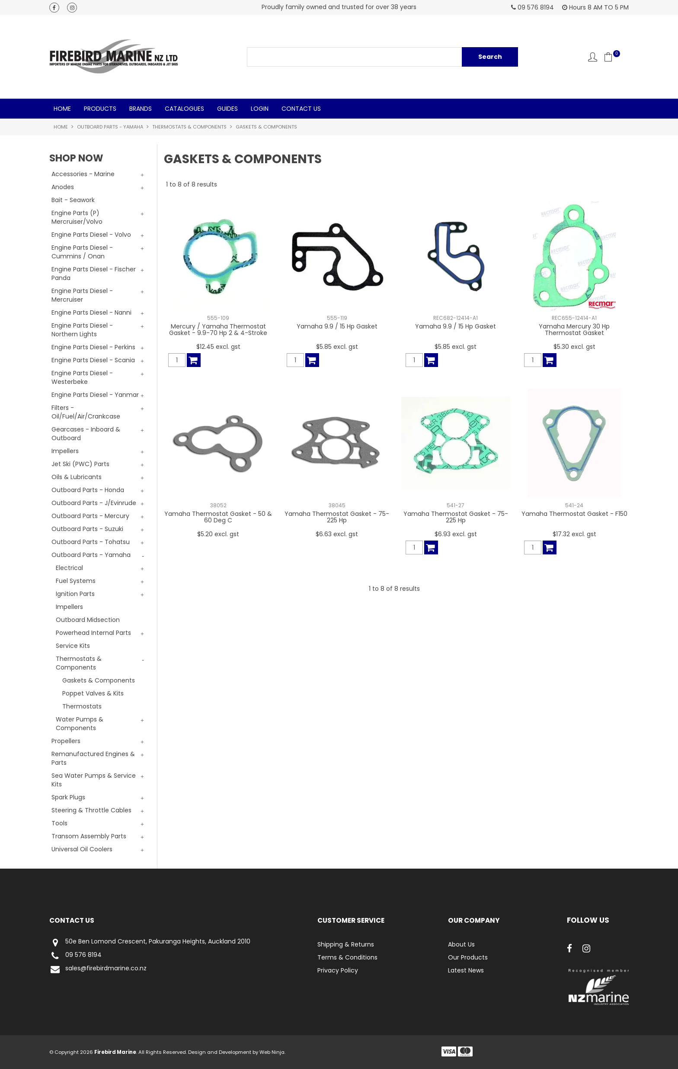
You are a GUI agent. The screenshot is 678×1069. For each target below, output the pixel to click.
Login (260, 108)
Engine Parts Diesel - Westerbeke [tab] (82, 377)
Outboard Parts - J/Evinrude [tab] (93, 503)
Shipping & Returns (345, 944)
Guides (227, 108)
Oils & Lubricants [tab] (76, 477)
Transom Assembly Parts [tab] (88, 836)
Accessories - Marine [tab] (83, 174)
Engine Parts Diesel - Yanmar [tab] (95, 394)
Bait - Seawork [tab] (73, 200)
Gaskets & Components (98, 680)
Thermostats (82, 706)
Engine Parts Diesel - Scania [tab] (93, 360)
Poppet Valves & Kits (93, 693)
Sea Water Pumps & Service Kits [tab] (93, 780)
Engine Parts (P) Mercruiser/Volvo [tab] (76, 217)
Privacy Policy (337, 970)
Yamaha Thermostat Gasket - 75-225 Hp (337, 517)
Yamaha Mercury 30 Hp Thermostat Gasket (574, 329)
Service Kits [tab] (73, 645)
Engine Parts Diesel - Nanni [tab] (91, 312)
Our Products (468, 957)
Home (62, 108)
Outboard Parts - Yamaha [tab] (91, 555)
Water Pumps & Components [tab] (79, 723)
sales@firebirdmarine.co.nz (98, 969)
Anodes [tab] (62, 187)
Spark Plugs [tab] (68, 797)
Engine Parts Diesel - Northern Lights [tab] (82, 329)
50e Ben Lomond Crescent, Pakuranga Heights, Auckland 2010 (149, 942)
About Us (461, 944)
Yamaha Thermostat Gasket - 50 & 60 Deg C (218, 517)
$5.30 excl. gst (574, 346)
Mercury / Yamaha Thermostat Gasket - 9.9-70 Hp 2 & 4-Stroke (218, 329)
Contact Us (301, 108)
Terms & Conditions (347, 957)
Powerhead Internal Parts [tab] (93, 632)
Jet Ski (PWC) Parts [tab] (80, 464)
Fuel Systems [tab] (76, 580)
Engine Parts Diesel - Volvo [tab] (91, 234)
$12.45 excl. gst (218, 346)
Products (100, 108)
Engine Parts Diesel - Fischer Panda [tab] (93, 273)
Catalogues (184, 108)
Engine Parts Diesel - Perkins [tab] (93, 347)
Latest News (466, 970)
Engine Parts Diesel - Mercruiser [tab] (82, 295)
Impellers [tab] (65, 451)
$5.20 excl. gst (218, 534)
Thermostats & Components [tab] (79, 663)
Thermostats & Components (189, 126)
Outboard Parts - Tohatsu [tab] (90, 542)
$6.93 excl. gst (456, 534)
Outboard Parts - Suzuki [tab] (87, 529)
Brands (140, 108)
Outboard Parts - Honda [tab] (87, 490)
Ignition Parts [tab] (75, 593)
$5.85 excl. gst (337, 346)
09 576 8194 (75, 955)
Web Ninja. (272, 1052)
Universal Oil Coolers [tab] (81, 849)
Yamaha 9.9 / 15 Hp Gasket (337, 326)
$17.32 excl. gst (574, 534)
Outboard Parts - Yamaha (110, 126)
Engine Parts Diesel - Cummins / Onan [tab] (82, 252)
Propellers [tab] (65, 741)
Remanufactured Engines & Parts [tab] (93, 758)
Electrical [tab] (69, 567)
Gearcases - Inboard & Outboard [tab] (85, 433)
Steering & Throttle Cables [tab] (91, 810)
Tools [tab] (59, 823)
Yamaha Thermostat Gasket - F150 (574, 513)
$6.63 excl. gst (337, 534)
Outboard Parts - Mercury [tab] (90, 516)
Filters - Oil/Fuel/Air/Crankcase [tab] (85, 412)
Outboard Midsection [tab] (88, 619)
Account (592, 56)
